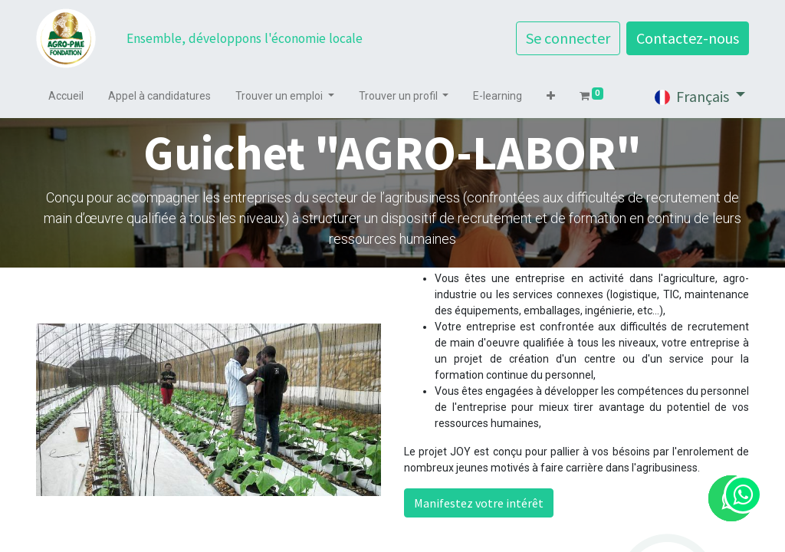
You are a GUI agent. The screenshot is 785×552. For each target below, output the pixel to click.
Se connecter (568, 38)
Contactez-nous (687, 38)
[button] (550, 96)
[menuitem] (66, 96)
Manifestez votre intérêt (479, 503)
